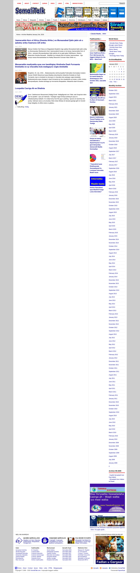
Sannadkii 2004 (66, 558)
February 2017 (113, 161)
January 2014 (113, 277)
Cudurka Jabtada (36, 556)
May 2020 (112, 124)
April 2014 (112, 266)
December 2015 (114, 199)
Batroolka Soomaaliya (53, 555)
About (27, 3)
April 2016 (112, 185)
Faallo (55, 20)
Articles (41, 20)
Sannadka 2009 (66, 550)
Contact (36, 3)
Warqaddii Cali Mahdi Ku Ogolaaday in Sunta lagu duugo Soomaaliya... (80, 540)
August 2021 (113, 97)
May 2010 (112, 426)
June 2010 (112, 422)
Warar (25, 20)
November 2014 (114, 243)
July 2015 (112, 216)
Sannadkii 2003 (66, 560)
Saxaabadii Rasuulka (22, 553)
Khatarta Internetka (52, 560)
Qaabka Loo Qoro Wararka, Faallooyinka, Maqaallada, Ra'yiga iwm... (28, 540)
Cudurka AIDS (35, 551)
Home (19, 3)
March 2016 (112, 188)
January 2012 (113, 358)
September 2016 (114, 168)
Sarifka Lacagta (51, 558)
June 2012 (112, 341)
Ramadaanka (19, 558)
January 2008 (113, 463)
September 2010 (114, 412)
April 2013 (112, 307)
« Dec (110, 82)
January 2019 (113, 138)
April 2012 (112, 348)
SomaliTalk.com (36, 570)
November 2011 (114, 365)
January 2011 (113, 398)
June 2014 (112, 260)
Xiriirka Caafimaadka (37, 560)
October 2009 (113, 449)
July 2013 (112, 297)
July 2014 (112, 256)
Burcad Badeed (82, 556)
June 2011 (112, 382)
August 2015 (113, 212)
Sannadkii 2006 (66, 555)
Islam (48, 20)
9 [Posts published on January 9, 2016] (121, 72)
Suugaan (63, 20)
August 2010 (113, 415)
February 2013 (113, 314)
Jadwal (104, 20)
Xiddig (27, 107)
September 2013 (114, 290)
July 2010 (112, 419)
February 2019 (113, 134)
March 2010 (112, 432)
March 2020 (112, 131)
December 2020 (114, 111)
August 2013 (113, 293)
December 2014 (114, 239)
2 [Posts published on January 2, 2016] (121, 69)
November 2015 (114, 202)
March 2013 (112, 310)
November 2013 (114, 283)
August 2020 (113, 117)
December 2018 (114, 141)
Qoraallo (96, 568)
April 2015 (112, 226)
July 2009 (112, 459)
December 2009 (114, 442)
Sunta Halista (50, 550)
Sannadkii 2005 (66, 556)
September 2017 (114, 151)
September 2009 (114, 453)
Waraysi (97, 20)
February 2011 (113, 395)
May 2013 (112, 304)
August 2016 (113, 172)
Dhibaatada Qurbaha (53, 551)
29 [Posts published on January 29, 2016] (119, 79)
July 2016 (112, 175)
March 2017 (112, 158)
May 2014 (112, 263)
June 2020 (112, 121)
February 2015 (113, 232)
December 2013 (114, 280)
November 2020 (114, 114)
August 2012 (113, 334)
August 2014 (113, 253)
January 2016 (113, 195)
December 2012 (114, 321)
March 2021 (112, 100)
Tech (89, 20)
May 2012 (112, 344)
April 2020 (112, 127)
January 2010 (113, 439)
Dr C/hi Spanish (82, 551)
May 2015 (112, 222)
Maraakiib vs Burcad (84, 558)
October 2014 (113, 246)
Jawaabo (105, 568)
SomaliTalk (121, 568)
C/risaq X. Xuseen (83, 553)
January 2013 (113, 317)
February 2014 (113, 273)
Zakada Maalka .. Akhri (98, 34)
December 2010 (114, 402)
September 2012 (114, 331)
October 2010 (113, 409)
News (18, 20)
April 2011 (112, 388)
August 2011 (113, 375)
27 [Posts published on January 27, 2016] (114, 79)
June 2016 (112, 178)
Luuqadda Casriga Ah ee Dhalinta (30, 88)
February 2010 (113, 436)
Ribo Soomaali (20, 560)
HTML (67, 3)
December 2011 (114, 361)
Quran (44, 3)
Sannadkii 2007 (66, 553)
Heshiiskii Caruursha (84, 555)
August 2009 (113, 456)
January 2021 (113, 107)
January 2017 (113, 165)
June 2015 (112, 219)
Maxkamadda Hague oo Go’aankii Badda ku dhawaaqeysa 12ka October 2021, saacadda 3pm (98, 79)
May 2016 (112, 182)
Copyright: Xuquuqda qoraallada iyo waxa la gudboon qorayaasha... (54, 540)
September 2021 (114, 94)
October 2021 (113, 90)
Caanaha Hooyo (36, 558)
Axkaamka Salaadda (21, 555)
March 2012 (112, 351)
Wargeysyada (77, 3)
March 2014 (112, 270)
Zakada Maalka (20, 556)
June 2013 (112, 300)
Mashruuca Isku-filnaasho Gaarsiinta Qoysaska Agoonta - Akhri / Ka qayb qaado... (107, 527)
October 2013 (113, 287)
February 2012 (113, 354)
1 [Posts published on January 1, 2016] (119, 69)
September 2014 (114, 249)
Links (60, 3)
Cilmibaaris (81, 20)
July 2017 (112, 155)
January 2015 (113, 236)
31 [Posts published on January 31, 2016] (123, 79)
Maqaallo (33, 20)
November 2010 (114, 405)
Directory (72, 20)
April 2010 (112, 429)
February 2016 (113, 192)
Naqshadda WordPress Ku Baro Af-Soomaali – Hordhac (97, 100)
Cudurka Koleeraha (36, 553)
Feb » (115, 82)
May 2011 (112, 385)
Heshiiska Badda (52, 556)
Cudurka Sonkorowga (37, 555)
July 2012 (112, 337)
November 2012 (114, 324)
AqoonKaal (121, 570)
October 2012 (113, 327)
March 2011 (112, 392)
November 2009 (114, 446)
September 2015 (114, 209)
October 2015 (113, 205)
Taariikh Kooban (51, 553)
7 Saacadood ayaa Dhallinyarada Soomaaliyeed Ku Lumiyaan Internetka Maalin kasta (97, 168)
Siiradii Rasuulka (20, 551)
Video (52, 3)
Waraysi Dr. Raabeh (83, 550)
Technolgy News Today (116, 56)
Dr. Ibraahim (34, 550)
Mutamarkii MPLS (83, 560)
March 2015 (112, 229)
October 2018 (113, 144)
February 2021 (113, 104)
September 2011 (114, 371)
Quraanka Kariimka (21, 550)
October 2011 (113, 368)
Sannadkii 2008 (66, 551)
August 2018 (113, 148)
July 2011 (112, 378)
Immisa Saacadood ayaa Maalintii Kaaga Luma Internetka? (97, 190)
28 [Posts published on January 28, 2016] (117, 79)
